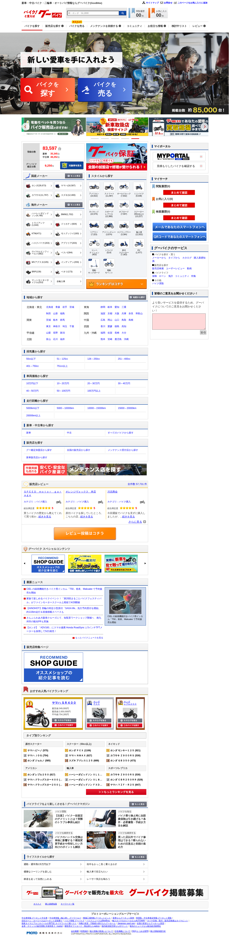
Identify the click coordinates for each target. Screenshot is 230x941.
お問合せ (168, 3)
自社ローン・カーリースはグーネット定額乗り (42, 921)
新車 (28, 432)
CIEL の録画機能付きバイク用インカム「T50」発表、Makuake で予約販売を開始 (64, 591)
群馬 (62, 320)
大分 (124, 332)
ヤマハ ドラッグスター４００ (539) (46, 779)
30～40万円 (124, 383)
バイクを (47, 89)
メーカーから (159, 257)
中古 (69, 432)
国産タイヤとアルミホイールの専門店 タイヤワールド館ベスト (49, 923)
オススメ (37, 904)
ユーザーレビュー (175, 268)
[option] (53, 126)
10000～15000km (96, 408)
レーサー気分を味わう (98, 879)
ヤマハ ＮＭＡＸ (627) (80, 755)
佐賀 (110, 332)
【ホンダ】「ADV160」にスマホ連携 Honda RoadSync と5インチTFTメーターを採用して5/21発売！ (64, 629)
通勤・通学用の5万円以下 (37, 864)
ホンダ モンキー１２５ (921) (125, 750)
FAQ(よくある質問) (140, 931)
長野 (55, 332)
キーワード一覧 (67, 904)
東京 (48, 326)
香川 (103, 326)
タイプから (174, 257)
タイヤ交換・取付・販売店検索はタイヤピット (167, 921)
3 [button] (115, 138)
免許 (170, 276)
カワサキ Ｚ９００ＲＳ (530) (125, 755)
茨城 (48, 320)
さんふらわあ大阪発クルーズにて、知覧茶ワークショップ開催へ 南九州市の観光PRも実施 (63, 619)
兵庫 (124, 313)
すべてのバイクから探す (120, 432)
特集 (193, 276)
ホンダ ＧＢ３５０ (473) (123, 760)
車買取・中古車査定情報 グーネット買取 (154, 918)
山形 (55, 313)
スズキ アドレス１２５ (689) (84, 760)
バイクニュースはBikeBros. (98, 921)
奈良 (131, 313)
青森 (57, 307)
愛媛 (110, 326)
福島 (62, 313)
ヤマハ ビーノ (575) (37, 750)
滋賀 (103, 313)
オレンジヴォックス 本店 (81, 491)
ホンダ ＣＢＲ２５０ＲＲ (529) (126, 779)
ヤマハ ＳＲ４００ (64, 702)
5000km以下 (32, 408)
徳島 (117, 326)
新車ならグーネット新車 (123, 918)
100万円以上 (94, 390)
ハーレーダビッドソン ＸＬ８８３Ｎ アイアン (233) (97, 779)
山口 (117, 320)
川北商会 (112, 491)
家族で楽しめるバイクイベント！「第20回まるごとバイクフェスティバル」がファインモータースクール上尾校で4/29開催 (63, 600)
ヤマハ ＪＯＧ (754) (37, 755)
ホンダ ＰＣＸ (96, 702)
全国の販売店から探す (78, 450)
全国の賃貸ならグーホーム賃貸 (150, 923)
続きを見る (45, 516)
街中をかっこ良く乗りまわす (102, 864)
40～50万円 (32, 390)
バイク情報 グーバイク (74, 921)
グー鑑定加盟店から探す (39, 450)
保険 (154, 276)
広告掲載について (122, 931)
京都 (110, 313)
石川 (55, 339)
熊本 (103, 339)
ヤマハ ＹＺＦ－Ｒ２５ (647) (125, 784)
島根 (131, 320)
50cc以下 (31, 359)
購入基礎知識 (51, 904)
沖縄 (126, 339)
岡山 (110, 320)
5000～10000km (65, 408)
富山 (48, 339)
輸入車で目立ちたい (97, 871)
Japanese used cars (126, 923)
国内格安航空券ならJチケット (115, 926)
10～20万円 (63, 383)
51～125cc (62, 359)
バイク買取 (158, 283)
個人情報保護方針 (158, 931)
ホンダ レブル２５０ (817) (41, 774)
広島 (103, 320)
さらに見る (135, 521)
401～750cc (32, 366)
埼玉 (64, 326)
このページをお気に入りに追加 (192, 3)
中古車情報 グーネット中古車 (34, 918)
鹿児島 (118, 339)
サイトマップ (152, 3)
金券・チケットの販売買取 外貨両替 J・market (42, 926)
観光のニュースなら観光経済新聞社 (145, 926)
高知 (124, 326)
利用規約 (84, 931)
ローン (162, 276)
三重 (124, 307)
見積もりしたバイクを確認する (176, 166)
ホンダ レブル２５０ (130, 702)
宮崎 (110, 339)
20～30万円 (93, 383)
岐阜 (110, 307)
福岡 (103, 332)
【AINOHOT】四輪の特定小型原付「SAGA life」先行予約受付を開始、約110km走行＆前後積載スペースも (63, 610)
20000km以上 (33, 415)
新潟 (62, 332)
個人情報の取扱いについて (101, 931)
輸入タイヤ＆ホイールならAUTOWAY (128, 921)
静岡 (103, 307)
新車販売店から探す (36, 457)
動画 (189, 268)
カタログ (187, 257)
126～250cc (93, 359)
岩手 (64, 307)
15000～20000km (127, 408)
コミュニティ (182, 276)
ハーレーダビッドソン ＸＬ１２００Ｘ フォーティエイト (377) (102, 774)
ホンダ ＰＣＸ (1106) (80, 750)
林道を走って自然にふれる (38, 879)
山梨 (48, 332)
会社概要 (75, 931)
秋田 (48, 313)
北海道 (49, 307)
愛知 (117, 307)
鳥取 (124, 320)
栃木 (55, 320)
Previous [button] (26, 127)
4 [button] (125, 138)
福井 (62, 339)
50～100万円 (63, 390)
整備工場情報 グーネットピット (97, 918)
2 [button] (105, 138)
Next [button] (204, 127)
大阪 (117, 313)
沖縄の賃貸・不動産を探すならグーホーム (97, 923)
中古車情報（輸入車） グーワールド (65, 918)
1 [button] (95, 138)
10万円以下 (32, 383)
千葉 (71, 326)
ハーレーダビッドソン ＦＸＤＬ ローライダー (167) (97, 784)
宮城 (71, 307)
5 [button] (135, 138)
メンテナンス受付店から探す (123, 450)
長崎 (117, 332)
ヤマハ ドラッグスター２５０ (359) (46, 784)
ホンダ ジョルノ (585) (39, 760)
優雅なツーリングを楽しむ (38, 871)
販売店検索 (158, 268)
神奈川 (56, 326)
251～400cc (124, 359)
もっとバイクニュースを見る (89, 637)
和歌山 (139, 313)
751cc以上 (62, 366)
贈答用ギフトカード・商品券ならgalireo (82, 926)
